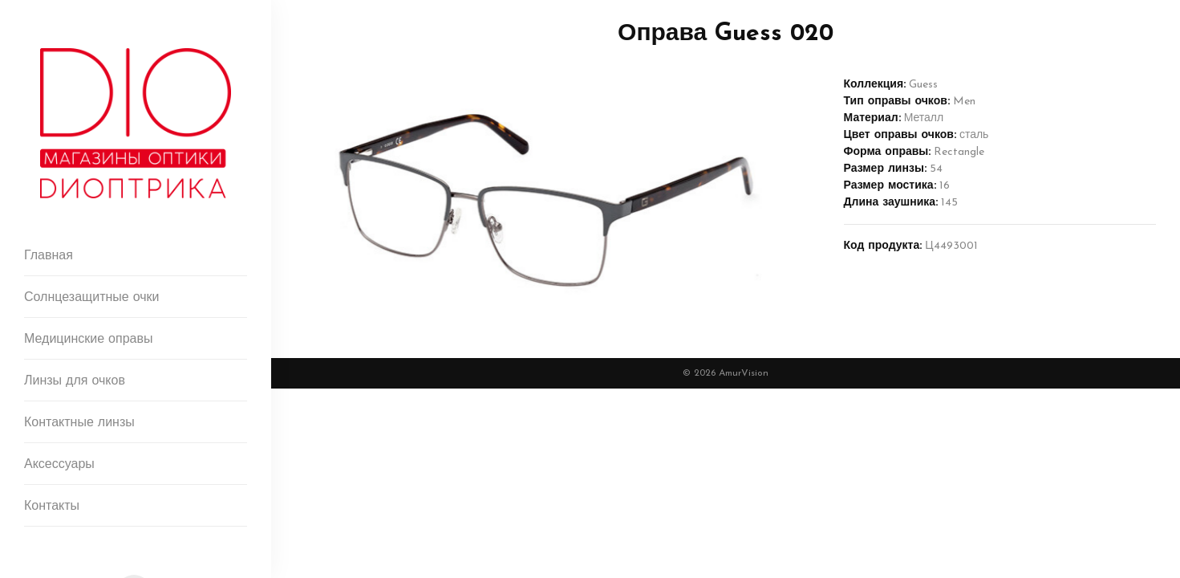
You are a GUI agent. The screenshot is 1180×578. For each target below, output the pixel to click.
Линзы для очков (74, 381)
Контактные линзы (79, 423)
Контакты (51, 506)
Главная (48, 256)
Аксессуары (59, 464)
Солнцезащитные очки (92, 297)
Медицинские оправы (88, 339)
